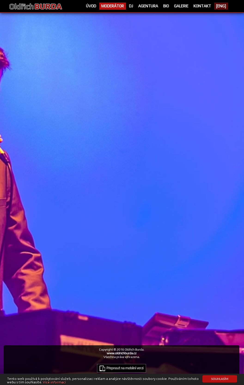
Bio (166, 6)
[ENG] (221, 6)
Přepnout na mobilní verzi (121, 368)
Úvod (91, 6)
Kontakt (202, 6)
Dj (131, 6)
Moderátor (112, 6)
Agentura (148, 6)
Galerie (181, 6)
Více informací (54, 382)
